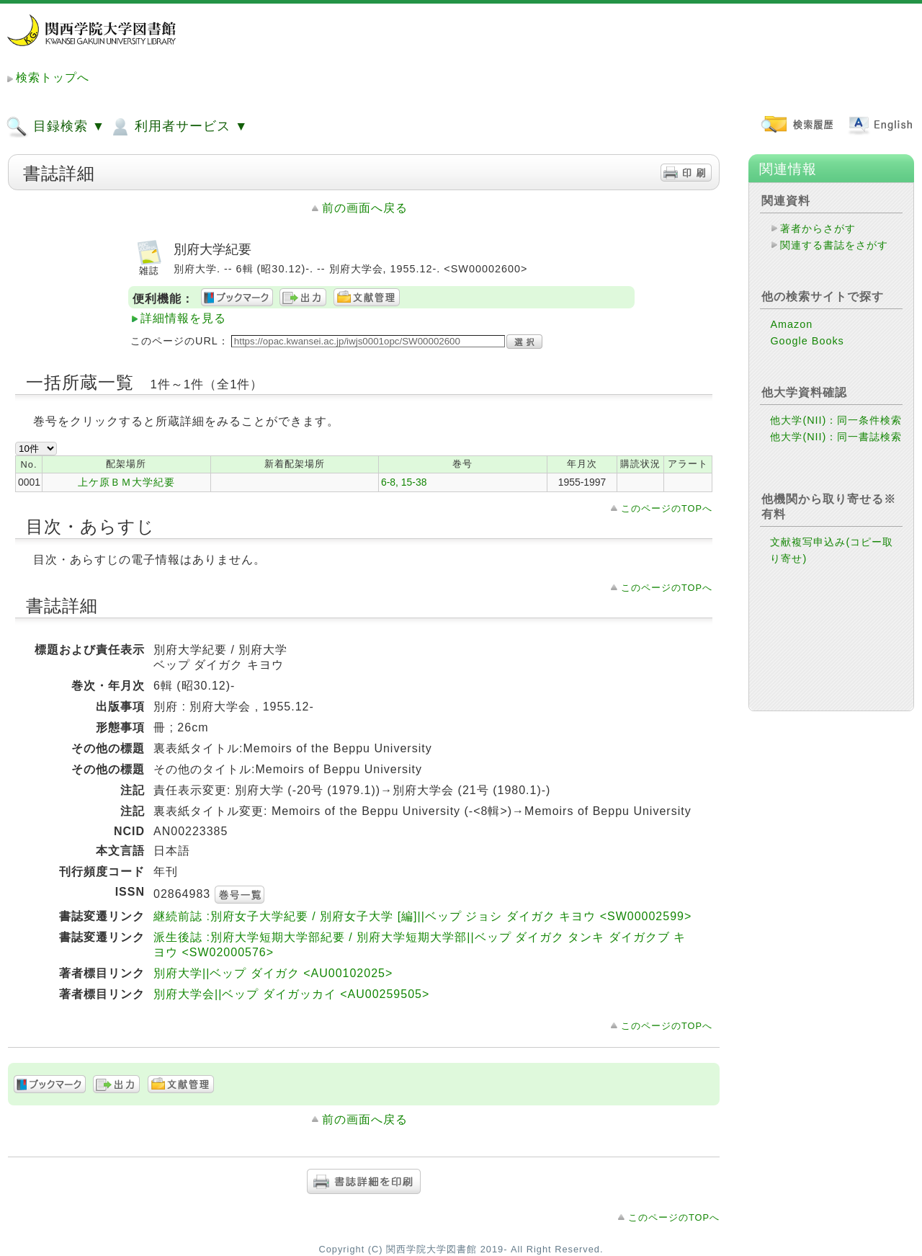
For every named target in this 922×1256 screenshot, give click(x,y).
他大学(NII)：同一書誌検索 (836, 436)
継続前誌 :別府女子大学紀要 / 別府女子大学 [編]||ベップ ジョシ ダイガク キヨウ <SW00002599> (422, 916)
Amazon (791, 324)
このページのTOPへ (666, 508)
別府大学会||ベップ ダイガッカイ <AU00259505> (291, 994)
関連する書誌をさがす (834, 245)
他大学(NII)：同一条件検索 (836, 420)
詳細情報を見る (183, 318)
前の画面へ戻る (365, 208)
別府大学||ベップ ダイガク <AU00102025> (273, 973)
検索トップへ (52, 77)
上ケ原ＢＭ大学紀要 (126, 482)
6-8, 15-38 (403, 482)
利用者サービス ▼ (178, 127)
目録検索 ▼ (55, 127)
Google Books (806, 341)
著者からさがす (818, 228)
